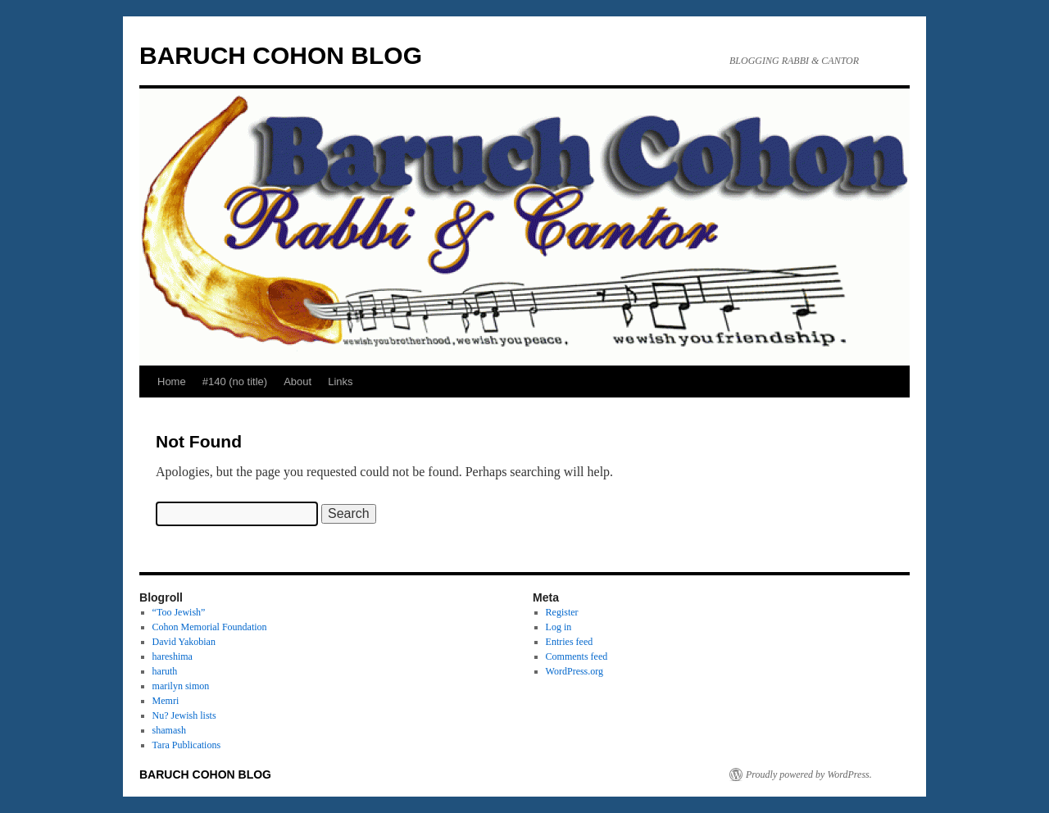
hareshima (172, 656)
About (297, 381)
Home (171, 381)
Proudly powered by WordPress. (809, 774)
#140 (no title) (235, 381)
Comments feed (577, 656)
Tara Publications (186, 745)
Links (340, 381)
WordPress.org (574, 671)
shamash (169, 730)
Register (562, 612)
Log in (559, 627)
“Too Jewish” (179, 612)
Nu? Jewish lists (184, 715)
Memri (165, 700)
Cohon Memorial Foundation (209, 627)
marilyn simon (181, 686)
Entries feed (569, 641)
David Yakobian (184, 641)
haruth (165, 671)
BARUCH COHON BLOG (280, 55)
